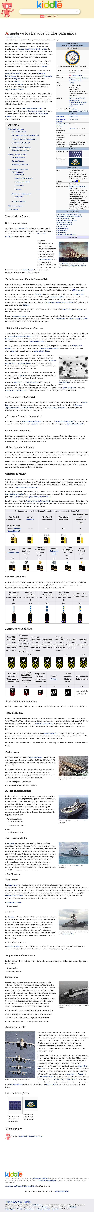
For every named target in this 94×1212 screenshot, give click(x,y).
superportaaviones (35, 757)
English (56, 16)
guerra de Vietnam (69, 388)
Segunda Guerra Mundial (64, 224)
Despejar (73, 11)
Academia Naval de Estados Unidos (38, 501)
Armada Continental (12, 73)
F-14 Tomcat (70, 1079)
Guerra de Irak (61, 232)
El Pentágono (73, 109)
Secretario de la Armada (36, 111)
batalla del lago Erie (57, 297)
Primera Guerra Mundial (64, 222)
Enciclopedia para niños (13, 37)
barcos (44, 66)
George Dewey (14, 497)
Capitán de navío (12, 552)
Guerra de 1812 (78, 294)
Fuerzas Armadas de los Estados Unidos (32, 49)
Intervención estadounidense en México (69, 216)
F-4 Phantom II (58, 1079)
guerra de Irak (27, 408)
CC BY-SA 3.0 (37, 1205)
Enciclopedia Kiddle (40, 1178)
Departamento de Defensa (31, 421)
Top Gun (23, 375)
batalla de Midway (64, 382)
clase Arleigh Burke (68, 934)
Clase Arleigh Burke (14, 902)
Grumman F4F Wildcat (75, 1074)
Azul (70, 181)
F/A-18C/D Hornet (16, 1084)
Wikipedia (44, 1207)
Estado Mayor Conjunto (75, 424)
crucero (77, 865)
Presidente (60, 116)
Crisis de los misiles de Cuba (15, 390)
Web (42, 16)
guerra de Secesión (20, 316)
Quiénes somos (29, 1209)
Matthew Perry (68, 309)
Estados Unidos (77, 75)
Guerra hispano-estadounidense (66, 220)
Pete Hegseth (73, 119)
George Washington (45, 259)
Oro (74, 181)
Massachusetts (28, 270)
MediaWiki (73, 1207)
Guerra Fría (17, 382)
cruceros (11, 843)
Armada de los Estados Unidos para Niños (20, 1186)
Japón (79, 309)
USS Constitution (65, 264)
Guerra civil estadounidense (65, 218)
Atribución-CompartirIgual (47, 1180)
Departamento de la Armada (32, 108)
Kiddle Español (10, 1209)
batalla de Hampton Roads (78, 319)
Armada (71, 83)
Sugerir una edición (61, 1191)
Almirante (72, 128)
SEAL (71, 106)
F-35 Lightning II (52, 1084)
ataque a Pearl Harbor (41, 351)
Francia (38, 294)
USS (13, 946)
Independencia (22, 228)
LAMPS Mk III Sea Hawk (14, 895)
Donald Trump (73, 116)
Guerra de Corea (61, 226)
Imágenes (48, 16)
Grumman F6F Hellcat (45, 1076)
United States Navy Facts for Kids (31, 1136)
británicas (8, 339)
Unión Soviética (32, 382)
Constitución (47, 76)
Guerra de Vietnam (62, 228)
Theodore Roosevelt (37, 341)
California (26, 305)
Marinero (54, 679)
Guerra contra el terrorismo (55, 408)
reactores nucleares (50, 733)
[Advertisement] (47, 24)
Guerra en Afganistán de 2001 (66, 234)
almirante (35, 424)
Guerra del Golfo (61, 230)
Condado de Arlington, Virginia (78, 111)
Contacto (55, 1209)
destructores (12, 885)
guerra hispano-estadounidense (20, 336)
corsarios (17, 81)
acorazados (61, 319)
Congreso (16, 79)
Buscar (77, 11)
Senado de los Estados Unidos (27, 487)
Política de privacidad (43, 1209)
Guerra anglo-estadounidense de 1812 (68, 214)
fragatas (20, 84)
